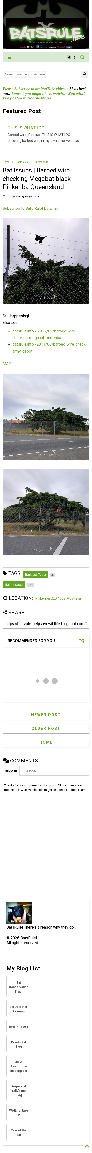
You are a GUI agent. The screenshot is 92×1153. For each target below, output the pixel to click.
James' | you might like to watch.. (38, 93)
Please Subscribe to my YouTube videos (34, 89)
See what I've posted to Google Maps (43, 95)
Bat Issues (22, 162)
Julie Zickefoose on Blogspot (18, 1066)
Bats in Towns (18, 1027)
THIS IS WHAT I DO (26, 127)
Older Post (46, 728)
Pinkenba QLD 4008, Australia (58, 598)
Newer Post (46, 714)
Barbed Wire (41, 162)
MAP (7, 363)
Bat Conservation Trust (18, 987)
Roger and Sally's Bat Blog (18, 1091)
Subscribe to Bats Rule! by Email (31, 208)
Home (6, 162)
